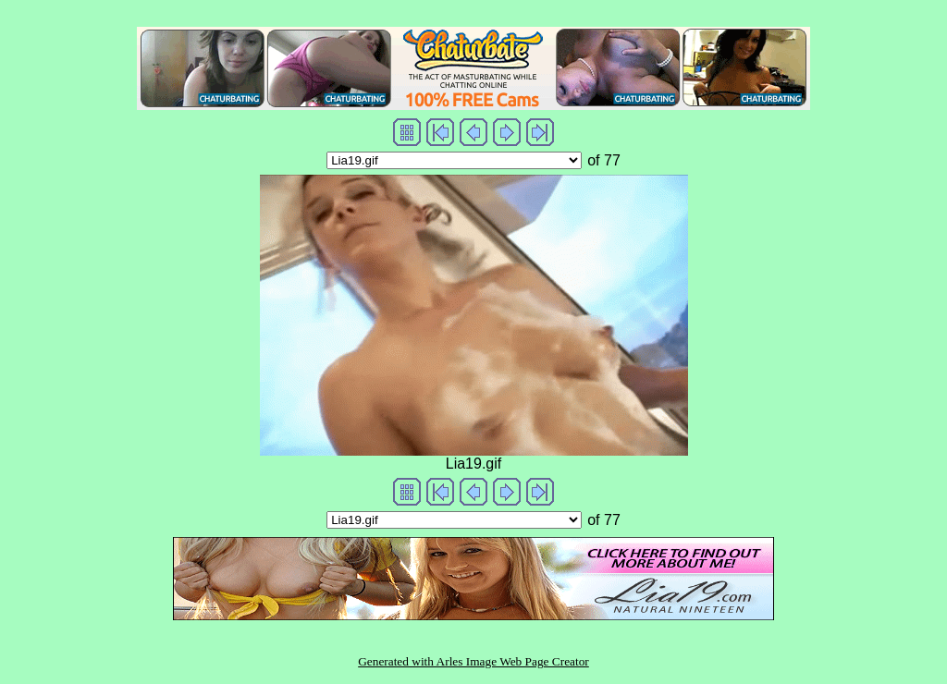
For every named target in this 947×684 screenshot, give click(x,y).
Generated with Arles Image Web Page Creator (473, 661)
